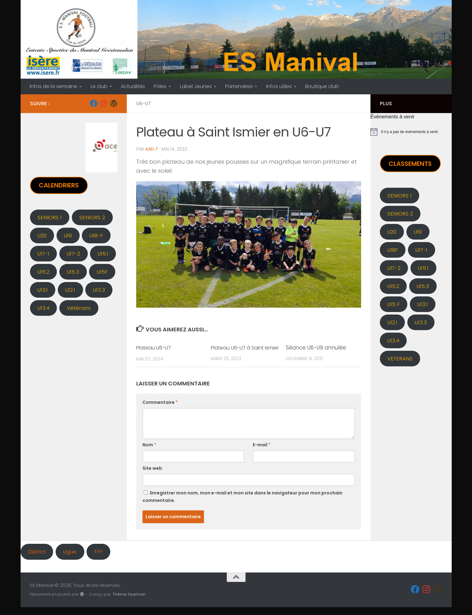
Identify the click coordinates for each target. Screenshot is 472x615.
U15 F (393, 304)
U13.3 (99, 290)
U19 (68, 235)
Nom (149, 452)
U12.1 (70, 290)
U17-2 (73, 253)
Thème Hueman (129, 602)
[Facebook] (93, 103)
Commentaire (160, 410)
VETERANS (400, 358)
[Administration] (113, 103)
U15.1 (103, 253)
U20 (42, 235)
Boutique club (322, 86)
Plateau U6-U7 (154, 347)
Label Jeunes (196, 86)
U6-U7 (144, 103)
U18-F (96, 235)
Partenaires (239, 86)
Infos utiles (279, 86)
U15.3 (73, 271)
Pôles (160, 86)
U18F (392, 250)
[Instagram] (103, 103)
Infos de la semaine (53, 86)
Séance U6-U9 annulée (316, 347)
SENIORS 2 (92, 217)
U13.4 (43, 308)
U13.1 (42, 290)
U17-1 (43, 253)
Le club (99, 86)
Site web (152, 476)
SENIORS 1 (49, 217)
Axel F (151, 149)
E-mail (262, 452)
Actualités (133, 86)
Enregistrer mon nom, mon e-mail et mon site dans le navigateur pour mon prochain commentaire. (242, 504)
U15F (102, 271)
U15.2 (43, 271)
